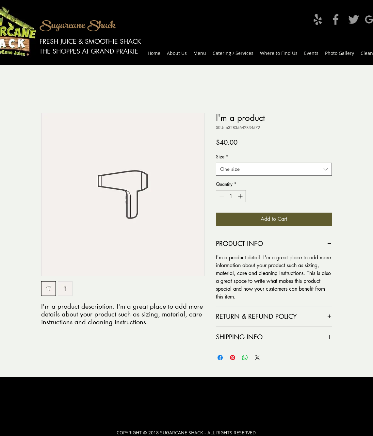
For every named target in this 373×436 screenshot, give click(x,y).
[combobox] (274, 169)
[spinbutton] (231, 196)
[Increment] (241, 196)
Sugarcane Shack (77, 26)
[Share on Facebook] (220, 358)
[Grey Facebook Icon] (336, 19)
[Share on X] (257, 358)
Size (222, 156)
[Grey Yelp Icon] (318, 19)
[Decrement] (221, 196)
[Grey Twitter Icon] (354, 19)
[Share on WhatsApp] (245, 358)
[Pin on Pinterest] (232, 358)
